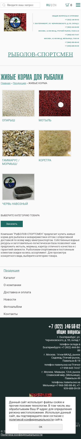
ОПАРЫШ (8, 120)
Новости (10, 299)
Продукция (19, 83)
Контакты (11, 314)
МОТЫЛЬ (45, 120)
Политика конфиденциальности (21, 434)
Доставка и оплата (17, 292)
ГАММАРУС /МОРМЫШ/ (11, 162)
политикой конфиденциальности (31, 419)
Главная (5, 83)
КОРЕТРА (45, 160)
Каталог (9, 278)
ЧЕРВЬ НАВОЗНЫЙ (15, 204)
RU (48, 5)
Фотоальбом (13, 306)
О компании (12, 285)
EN (54, 5)
